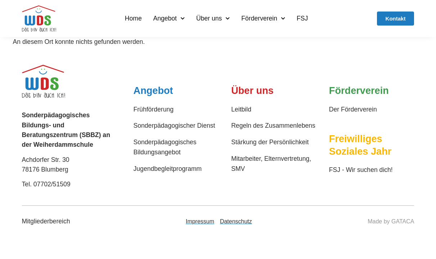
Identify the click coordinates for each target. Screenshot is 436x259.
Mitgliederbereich (46, 221)
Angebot (169, 18)
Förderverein (263, 18)
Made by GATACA (391, 221)
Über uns (213, 18)
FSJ (302, 18)
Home (133, 18)
